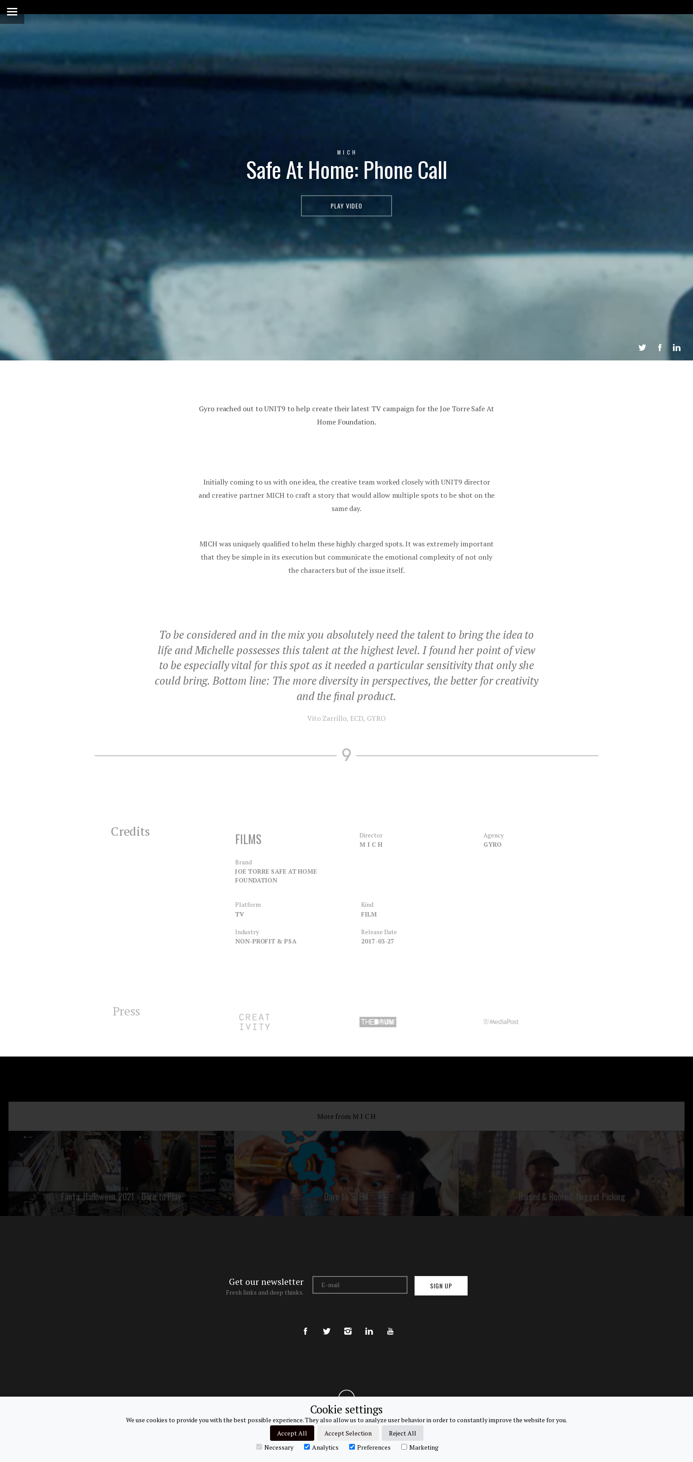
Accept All (292, 1433)
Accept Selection (348, 1433)
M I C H (346, 152)
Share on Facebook (660, 348)
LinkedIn (677, 348)
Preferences (370, 1447)
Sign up (441, 1285)
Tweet (642, 348)
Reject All (402, 1433)
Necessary (274, 1447)
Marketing (419, 1447)
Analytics (321, 1447)
